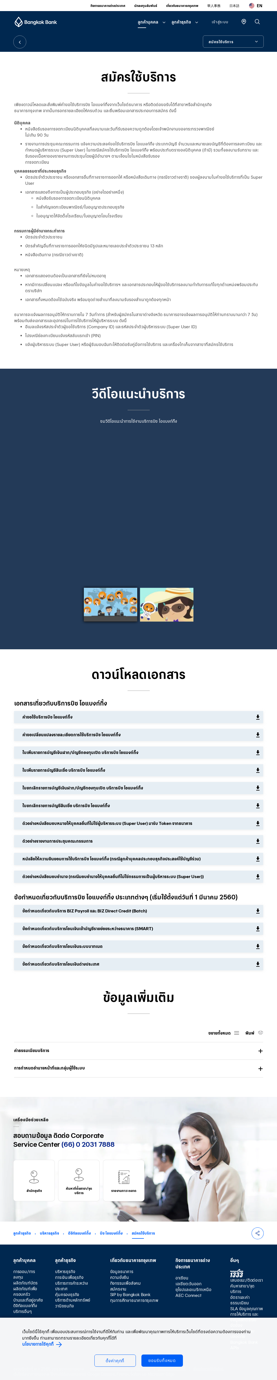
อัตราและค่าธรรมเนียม (239, 1300)
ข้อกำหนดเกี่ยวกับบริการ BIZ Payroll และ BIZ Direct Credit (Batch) (84, 911)
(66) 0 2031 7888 (88, 1144)
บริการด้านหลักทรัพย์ (72, 1300)
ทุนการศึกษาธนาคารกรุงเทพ (134, 1300)
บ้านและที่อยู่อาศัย (28, 1300)
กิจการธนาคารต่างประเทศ (107, 6)
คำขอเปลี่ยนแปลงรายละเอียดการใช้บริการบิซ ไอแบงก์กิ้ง (71, 734)
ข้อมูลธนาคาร (121, 1271)
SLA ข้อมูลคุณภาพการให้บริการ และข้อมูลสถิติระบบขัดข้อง (246, 1317)
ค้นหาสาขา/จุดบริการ (242, 1288)
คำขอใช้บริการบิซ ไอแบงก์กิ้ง (47, 717)
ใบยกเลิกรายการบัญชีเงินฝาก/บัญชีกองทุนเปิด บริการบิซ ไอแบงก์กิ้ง (82, 788)
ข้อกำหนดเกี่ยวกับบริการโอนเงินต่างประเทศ (60, 964)
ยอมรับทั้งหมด (162, 1360)
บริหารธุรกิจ (49, 1233)
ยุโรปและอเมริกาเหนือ (193, 1289)
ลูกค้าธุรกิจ (181, 22)
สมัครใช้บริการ (143, 1233)
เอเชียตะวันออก (188, 1283)
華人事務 (214, 6)
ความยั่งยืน (119, 1277)
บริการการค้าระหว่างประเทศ (71, 1286)
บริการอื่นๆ (22, 1311)
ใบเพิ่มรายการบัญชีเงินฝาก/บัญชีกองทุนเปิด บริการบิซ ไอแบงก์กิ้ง (80, 752)
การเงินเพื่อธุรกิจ (69, 1277)
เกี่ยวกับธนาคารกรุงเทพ (182, 6)
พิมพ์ (250, 1033)
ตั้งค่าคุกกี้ (115, 1360)
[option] (138, 509)
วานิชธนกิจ (64, 1306)
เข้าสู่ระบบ (220, 21)
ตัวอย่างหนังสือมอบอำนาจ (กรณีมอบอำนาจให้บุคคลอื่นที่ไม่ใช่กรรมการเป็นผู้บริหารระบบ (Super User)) (113, 876)
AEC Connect (188, 1295)
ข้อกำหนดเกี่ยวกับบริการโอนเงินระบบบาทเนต (62, 946)
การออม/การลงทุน (24, 1274)
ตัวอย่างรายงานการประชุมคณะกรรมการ (57, 841)
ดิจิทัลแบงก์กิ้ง (79, 1233)
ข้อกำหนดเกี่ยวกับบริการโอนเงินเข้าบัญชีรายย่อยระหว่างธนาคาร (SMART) (87, 928)
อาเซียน (181, 1278)
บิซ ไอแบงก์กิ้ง (111, 1233)
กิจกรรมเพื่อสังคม (125, 1283)
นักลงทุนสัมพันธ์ (145, 6)
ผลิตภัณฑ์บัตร (25, 1283)
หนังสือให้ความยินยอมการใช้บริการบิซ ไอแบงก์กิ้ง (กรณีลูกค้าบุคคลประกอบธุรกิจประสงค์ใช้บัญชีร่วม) (111, 858)
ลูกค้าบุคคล (148, 22)
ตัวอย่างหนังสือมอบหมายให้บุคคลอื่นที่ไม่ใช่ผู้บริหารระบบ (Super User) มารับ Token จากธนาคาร (107, 823)
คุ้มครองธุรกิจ (67, 1294)
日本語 (234, 6)
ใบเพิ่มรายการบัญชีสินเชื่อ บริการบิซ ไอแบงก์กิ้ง (63, 770)
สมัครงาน (118, 1289)
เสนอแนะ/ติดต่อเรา (246, 1280)
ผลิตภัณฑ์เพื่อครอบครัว (25, 1291)
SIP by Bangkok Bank (130, 1294)
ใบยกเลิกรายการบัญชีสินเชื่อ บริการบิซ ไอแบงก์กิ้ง (66, 805)
